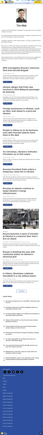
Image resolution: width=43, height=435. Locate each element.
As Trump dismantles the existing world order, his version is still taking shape (20, 339)
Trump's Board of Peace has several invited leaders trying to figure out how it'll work (21, 327)
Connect (4, 390)
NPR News (5, 231)
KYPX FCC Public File (7, 423)
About (4, 387)
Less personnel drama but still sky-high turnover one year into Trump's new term (21, 346)
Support (4, 384)
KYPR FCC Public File (8, 417)
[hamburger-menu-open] (2, 2)
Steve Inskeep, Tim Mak (8, 259)
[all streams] (41, 433)
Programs (5, 381)
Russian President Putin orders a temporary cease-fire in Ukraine (19, 170)
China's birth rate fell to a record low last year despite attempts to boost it (22, 320)
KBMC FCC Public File (8, 396)
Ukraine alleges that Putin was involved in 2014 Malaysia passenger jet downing (21, 89)
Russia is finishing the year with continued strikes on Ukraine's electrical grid (19, 254)
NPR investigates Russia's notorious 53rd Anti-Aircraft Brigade (21, 69)
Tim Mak (5, 73)
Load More (21, 291)
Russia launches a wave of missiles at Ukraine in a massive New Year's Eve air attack (20, 236)
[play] (2, 433)
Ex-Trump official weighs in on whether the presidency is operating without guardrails (23, 314)
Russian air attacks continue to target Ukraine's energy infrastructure (18, 190)
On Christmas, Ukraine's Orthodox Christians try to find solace (20, 153)
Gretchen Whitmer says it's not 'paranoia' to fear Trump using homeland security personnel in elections (22, 358)
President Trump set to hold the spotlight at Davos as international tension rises (22, 308)
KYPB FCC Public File (7, 402)
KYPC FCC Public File (8, 405)
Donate (38, 2)
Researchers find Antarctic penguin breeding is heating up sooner (22, 333)
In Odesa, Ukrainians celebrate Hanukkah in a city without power (19, 274)
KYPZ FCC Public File (7, 426)
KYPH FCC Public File (8, 411)
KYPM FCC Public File (8, 414)
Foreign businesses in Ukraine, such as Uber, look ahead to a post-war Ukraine (21, 111)
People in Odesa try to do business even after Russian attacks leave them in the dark (20, 132)
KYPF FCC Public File (7, 408)
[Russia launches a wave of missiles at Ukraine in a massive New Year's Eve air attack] (21, 219)
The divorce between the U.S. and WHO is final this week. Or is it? (23, 301)
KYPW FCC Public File (8, 420)
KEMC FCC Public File (8, 393)
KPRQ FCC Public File (8, 399)
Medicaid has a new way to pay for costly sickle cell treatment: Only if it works (21, 352)
